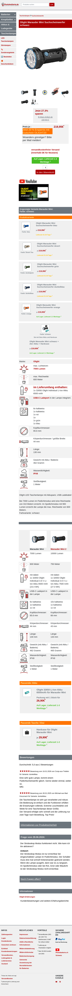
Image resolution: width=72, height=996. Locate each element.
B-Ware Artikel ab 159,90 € (45, 118)
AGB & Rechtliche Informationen (26, 943)
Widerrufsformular (26, 952)
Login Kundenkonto (6, 939)
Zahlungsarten (6, 934)
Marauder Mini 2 (58, 549)
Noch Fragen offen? (31, 879)
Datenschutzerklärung (27, 938)
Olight (36, 361)
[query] (35, 4)
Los (52, 4)
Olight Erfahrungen (27, 897)
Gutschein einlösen (8, 945)
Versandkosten (7, 978)
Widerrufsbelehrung (27, 948)
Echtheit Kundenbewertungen (9, 950)
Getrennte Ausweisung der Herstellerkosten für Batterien (25, 964)
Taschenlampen (25, 15)
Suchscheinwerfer (38, 16)
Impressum (23, 934)
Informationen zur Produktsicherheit (39, 825)
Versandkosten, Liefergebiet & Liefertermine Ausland (7, 959)
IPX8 (35, 473)
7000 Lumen (39, 369)
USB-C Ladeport (41, 398)
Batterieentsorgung (26, 956)
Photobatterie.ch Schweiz (62, 952)
